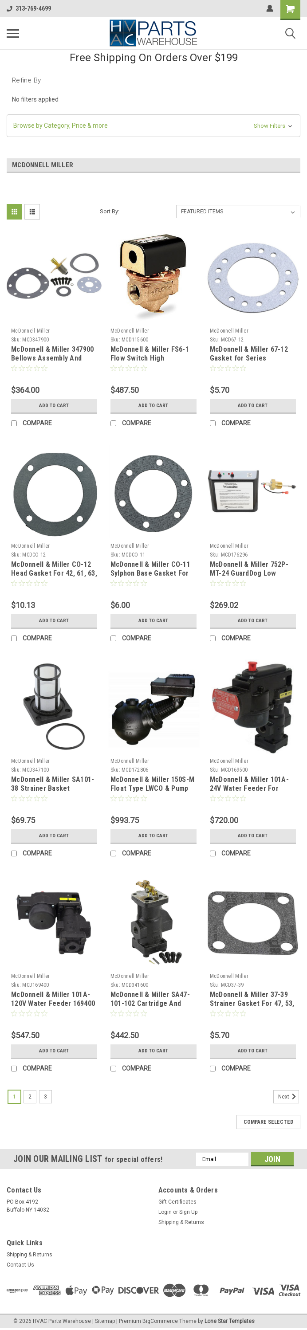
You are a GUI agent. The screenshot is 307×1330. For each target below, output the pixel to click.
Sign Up (188, 1212)
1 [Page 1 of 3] (14, 1097)
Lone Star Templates (230, 1321)
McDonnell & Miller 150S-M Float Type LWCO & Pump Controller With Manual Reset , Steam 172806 (152, 792)
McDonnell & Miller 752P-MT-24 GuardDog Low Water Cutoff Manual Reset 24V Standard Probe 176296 (252, 577)
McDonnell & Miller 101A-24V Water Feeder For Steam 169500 (249, 788)
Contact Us (20, 1265)
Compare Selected (268, 1122)
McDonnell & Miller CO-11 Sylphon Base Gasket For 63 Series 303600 (150, 573)
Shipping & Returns (181, 1222)
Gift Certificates (177, 1202)
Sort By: (109, 211)
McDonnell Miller (30, 331)
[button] (153, 125)
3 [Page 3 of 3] (45, 1097)
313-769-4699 (29, 8)
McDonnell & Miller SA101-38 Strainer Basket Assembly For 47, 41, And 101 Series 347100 (52, 792)
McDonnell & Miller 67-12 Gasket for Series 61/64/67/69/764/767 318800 (249, 362)
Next (288, 1096)
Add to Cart (53, 405)
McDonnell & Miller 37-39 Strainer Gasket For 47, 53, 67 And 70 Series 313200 (252, 1003)
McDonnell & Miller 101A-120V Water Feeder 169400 (53, 999)
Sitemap (105, 1321)
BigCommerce (160, 1321)
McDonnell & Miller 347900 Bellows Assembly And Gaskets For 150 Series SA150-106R (52, 362)
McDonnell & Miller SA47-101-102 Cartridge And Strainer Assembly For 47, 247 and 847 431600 (151, 1007)
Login (165, 1212)
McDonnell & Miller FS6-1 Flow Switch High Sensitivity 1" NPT (149, 358)
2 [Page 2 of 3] (29, 1097)
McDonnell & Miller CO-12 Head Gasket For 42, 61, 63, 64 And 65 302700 (54, 573)
